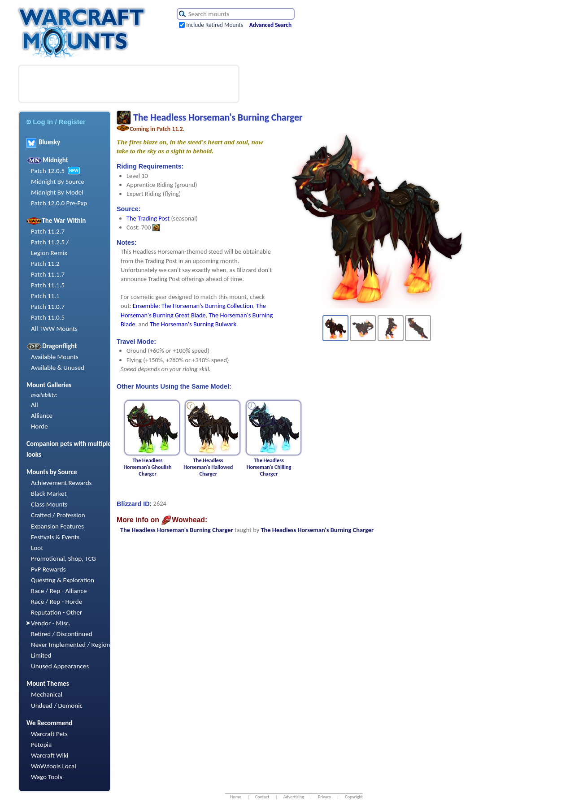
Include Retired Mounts (214, 25)
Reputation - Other (56, 612)
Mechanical (46, 694)
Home (235, 797)
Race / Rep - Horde (56, 602)
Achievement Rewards (61, 483)
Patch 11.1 (45, 296)
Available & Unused (57, 368)
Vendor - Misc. (50, 623)
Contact (262, 797)
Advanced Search (270, 25)
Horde (39, 426)
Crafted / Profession (58, 515)
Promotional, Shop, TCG (63, 558)
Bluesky (43, 142)
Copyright (354, 797)
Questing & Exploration (62, 580)
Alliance (41, 415)
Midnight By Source (57, 182)
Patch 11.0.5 (48, 317)
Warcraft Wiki (49, 755)
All (34, 405)
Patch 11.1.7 (48, 274)
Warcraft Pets (49, 734)
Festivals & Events (55, 537)
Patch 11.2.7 (48, 231)
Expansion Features (57, 526)
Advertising (293, 797)
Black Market (49, 493)
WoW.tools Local (53, 766)
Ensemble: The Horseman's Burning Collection (193, 306)
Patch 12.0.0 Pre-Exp (59, 203)
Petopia (41, 745)
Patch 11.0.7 (48, 307)
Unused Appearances (60, 666)
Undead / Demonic (57, 706)
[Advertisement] (129, 83)
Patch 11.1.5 (48, 285)
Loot (37, 548)
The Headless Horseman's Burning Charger (176, 530)
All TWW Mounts (54, 329)
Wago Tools (46, 777)
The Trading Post (148, 218)
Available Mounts (54, 357)
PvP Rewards (48, 569)
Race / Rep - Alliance (59, 591)
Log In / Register (56, 121)
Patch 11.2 (45, 264)
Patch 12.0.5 (48, 171)
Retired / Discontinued (61, 634)
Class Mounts (49, 504)
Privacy (324, 797)
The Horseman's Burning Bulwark (193, 324)
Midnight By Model (57, 192)
